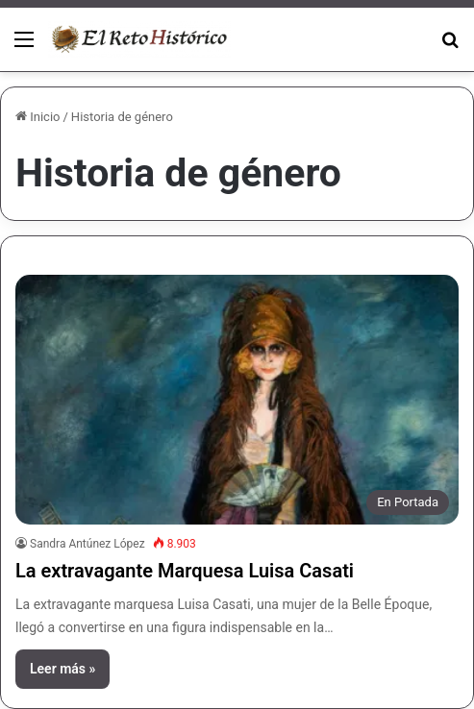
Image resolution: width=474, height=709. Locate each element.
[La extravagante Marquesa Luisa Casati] (237, 400)
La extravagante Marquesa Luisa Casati (184, 570)
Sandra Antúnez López (87, 543)
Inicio (37, 117)
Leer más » (62, 668)
